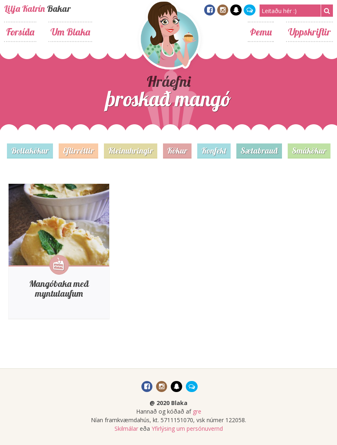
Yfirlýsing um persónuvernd (187, 428)
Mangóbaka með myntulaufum (59, 288)
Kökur (177, 150)
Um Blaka (70, 32)
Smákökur (309, 150)
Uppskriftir (309, 32)
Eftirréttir (78, 150)
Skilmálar (126, 428)
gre (197, 411)
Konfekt (214, 150)
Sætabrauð (259, 150)
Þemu (261, 32)
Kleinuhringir (130, 150)
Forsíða (20, 32)
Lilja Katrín (24, 8)
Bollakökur (30, 150)
